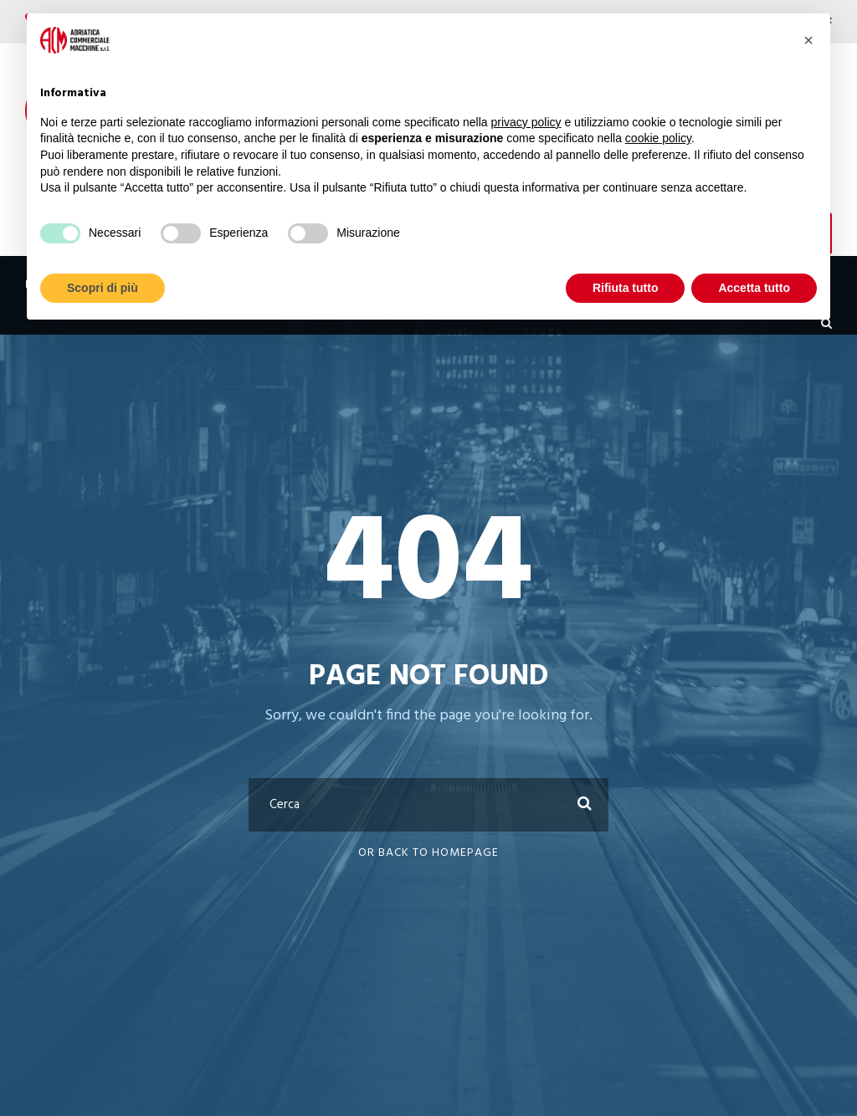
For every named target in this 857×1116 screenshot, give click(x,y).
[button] (808, 40)
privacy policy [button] (526, 122)
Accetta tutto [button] (754, 287)
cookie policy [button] (658, 138)
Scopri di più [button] (102, 287)
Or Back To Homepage (428, 853)
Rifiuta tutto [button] (626, 287)
